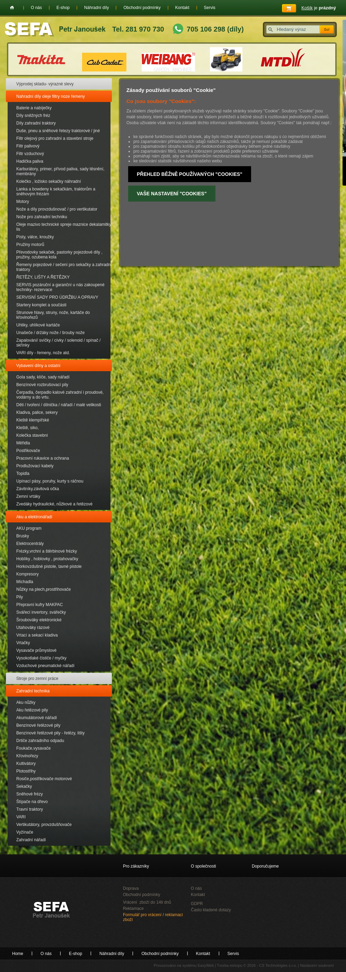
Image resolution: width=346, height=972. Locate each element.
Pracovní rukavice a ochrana (42, 458)
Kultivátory (26, 763)
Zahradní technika (33, 691)
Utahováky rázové (33, 627)
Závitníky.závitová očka (37, 488)
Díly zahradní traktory (36, 123)
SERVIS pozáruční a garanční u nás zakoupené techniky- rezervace (60, 287)
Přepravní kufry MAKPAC (39, 604)
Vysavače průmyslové (36, 650)
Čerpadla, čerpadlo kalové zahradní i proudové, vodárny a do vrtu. (60, 395)
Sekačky (24, 786)
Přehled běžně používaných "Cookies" (189, 174)
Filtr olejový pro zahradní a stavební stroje (55, 138)
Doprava (131, 888)
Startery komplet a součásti (41, 304)
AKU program (29, 528)
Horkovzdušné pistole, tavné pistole (49, 566)
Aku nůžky (25, 702)
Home (12, 7)
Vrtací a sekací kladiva (37, 635)
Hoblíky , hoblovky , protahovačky (47, 558)
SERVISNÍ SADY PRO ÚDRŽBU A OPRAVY (57, 297)
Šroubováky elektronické (39, 619)
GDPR (197, 903)
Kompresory (27, 574)
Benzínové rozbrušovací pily (42, 384)
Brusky (22, 536)
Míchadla (24, 581)
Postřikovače (28, 450)
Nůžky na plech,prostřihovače (43, 589)
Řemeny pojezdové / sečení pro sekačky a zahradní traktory (64, 267)
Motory (22, 201)
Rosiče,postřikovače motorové (44, 778)
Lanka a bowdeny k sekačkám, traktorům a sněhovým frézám (55, 191)
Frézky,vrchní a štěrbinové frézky (46, 551)
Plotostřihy (26, 771)
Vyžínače (24, 832)
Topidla (22, 473)
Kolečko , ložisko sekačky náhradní (48, 181)
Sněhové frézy (29, 794)
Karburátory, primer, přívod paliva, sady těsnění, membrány (60, 171)
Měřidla (23, 443)
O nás (36, 7)
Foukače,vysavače (33, 748)
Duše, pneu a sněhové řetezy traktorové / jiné (58, 130)
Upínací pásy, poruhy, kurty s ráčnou (49, 481)
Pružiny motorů (30, 244)
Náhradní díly (96, 7)
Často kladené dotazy (211, 909)
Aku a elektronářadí (34, 516)
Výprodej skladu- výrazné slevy (44, 84)
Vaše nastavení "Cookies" (172, 193)
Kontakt (182, 7)
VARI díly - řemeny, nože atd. (43, 352)
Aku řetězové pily (32, 710)
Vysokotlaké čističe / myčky (41, 658)
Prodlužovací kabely (34, 465)
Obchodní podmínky (141, 7)
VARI (21, 817)
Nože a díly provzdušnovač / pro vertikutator (56, 209)
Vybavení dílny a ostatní (38, 365)
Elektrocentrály (30, 543)
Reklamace (133, 908)
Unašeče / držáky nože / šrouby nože (50, 332)
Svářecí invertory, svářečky (41, 612)
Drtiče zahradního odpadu (40, 740)
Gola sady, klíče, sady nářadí (43, 377)
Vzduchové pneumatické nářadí (45, 665)
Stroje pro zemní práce (37, 678)
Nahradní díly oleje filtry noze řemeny (50, 96)
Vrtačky (23, 642)
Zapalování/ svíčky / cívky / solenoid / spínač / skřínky (58, 343)
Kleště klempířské (32, 420)
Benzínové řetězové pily (38, 725)
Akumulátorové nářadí (36, 717)
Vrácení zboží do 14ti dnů (147, 902)
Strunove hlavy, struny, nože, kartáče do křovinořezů (53, 315)
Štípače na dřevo (32, 801)
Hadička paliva (29, 161)
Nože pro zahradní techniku (41, 216)
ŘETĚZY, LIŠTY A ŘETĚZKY (43, 277)
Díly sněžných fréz (33, 115)
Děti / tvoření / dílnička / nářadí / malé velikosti (58, 404)
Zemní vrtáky (28, 496)
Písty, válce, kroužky (35, 237)
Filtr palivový (27, 146)
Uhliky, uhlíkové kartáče (38, 325)
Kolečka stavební (32, 435)
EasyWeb (205, 965)
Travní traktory (29, 809)
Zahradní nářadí (31, 839)
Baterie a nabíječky (34, 107)
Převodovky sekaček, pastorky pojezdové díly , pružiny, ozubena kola (59, 254)
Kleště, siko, (27, 427)
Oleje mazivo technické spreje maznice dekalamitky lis (63, 227)
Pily (19, 597)
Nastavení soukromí (317, 965)
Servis (209, 7)
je (318, 7)
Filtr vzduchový (30, 153)
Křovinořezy (27, 755)
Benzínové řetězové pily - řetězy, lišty (50, 733)
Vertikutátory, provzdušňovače (44, 824)
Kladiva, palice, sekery (36, 412)
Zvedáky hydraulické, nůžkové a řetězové (54, 504)
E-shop (63, 7)
